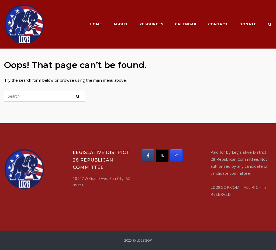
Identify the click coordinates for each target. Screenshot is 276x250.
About (120, 24)
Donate (247, 24)
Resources (151, 24)
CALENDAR (185, 24)
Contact (218, 24)
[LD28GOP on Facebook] (148, 155)
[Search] (77, 96)
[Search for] (44, 96)
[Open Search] (269, 24)
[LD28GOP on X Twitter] (162, 155)
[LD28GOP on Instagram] (176, 155)
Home (96, 24)
